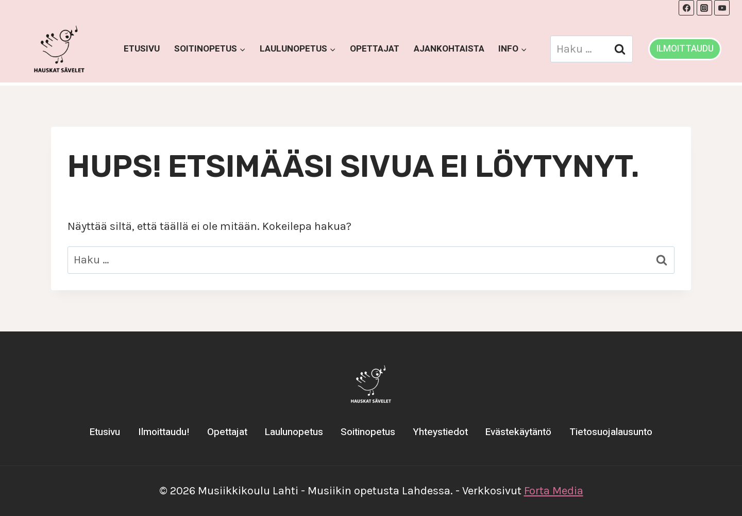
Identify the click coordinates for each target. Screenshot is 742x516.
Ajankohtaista (449, 48)
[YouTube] (722, 7)
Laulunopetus (294, 432)
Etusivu (142, 48)
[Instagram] (704, 7)
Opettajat (374, 48)
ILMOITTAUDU (685, 48)
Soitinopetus (368, 432)
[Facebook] (686, 7)
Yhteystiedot (440, 432)
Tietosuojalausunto (610, 432)
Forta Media (553, 490)
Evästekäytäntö (518, 432)
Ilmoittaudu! (164, 432)
